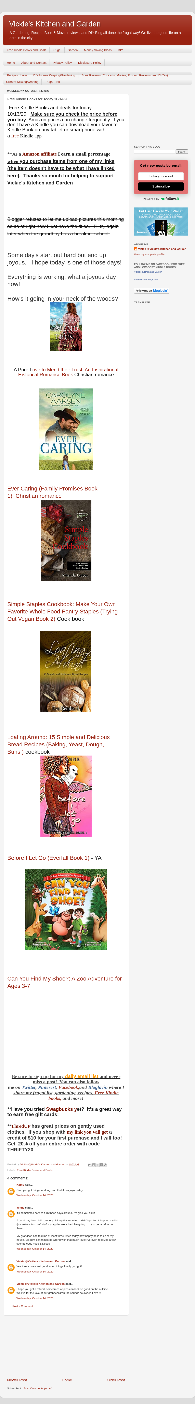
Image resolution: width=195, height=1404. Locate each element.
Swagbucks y (61, 1109)
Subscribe (161, 186)
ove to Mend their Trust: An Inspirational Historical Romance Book (68, 372)
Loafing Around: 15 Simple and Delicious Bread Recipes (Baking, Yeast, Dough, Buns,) (58, 744)
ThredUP (21, 1126)
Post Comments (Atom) (38, 1388)
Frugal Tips (52, 81)
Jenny (20, 1207)
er (34, 1087)
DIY (120, 50)
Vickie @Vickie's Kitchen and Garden (40, 1261)
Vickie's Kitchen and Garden (55, 24)
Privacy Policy (62, 62)
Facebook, (68, 1087)
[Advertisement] (66, 1346)
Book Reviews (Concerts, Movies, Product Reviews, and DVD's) (124, 75)
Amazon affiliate (39, 154)
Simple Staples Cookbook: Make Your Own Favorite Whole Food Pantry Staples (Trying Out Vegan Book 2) (62, 611)
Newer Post (17, 1380)
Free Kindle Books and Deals (26, 50)
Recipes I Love (17, 75)
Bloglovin (98, 1087)
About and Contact (34, 62)
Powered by (161, 198)
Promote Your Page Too (146, 279)
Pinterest (47, 1087)
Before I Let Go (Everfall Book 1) (49, 858)
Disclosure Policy (89, 62)
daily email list (82, 1076)
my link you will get (87, 1132)
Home (11, 62)
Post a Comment (22, 1306)
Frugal (57, 50)
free (15, 135)
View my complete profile (149, 254)
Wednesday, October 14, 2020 (34, 1195)
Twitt (27, 1087)
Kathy (20, 1184)
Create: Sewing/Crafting (22, 81)
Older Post (116, 1380)
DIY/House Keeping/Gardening (54, 75)
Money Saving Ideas (98, 50)
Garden (73, 50)
